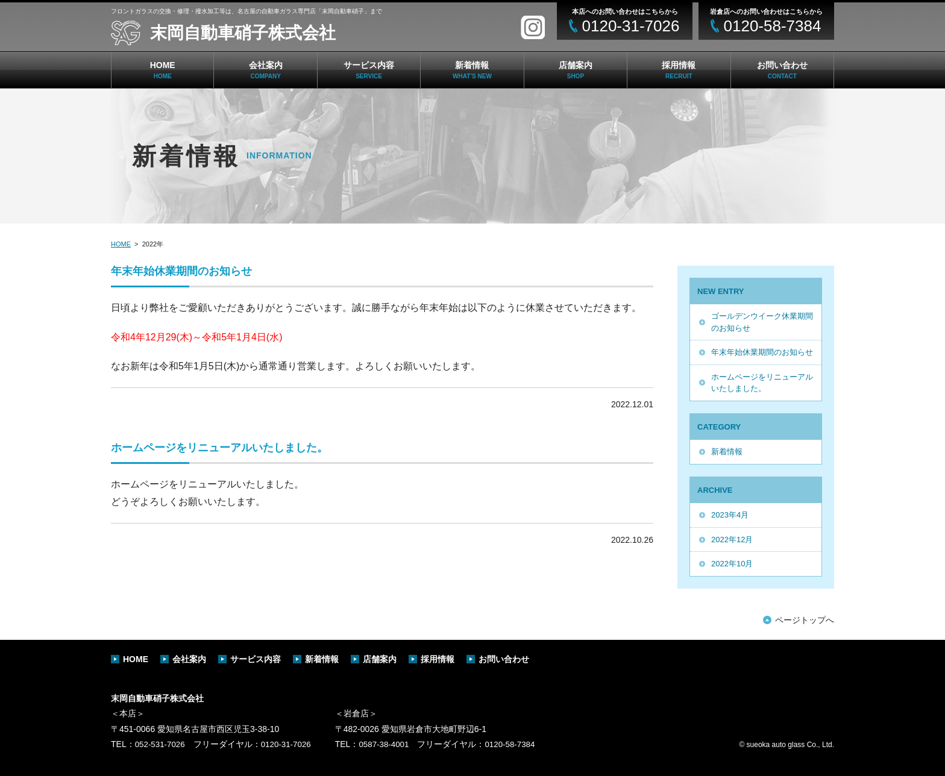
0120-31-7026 (289, 744)
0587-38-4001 (390, 744)
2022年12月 (732, 539)
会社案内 (266, 70)
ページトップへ (804, 620)
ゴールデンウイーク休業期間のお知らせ (762, 322)
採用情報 (678, 70)
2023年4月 (730, 514)
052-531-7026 (161, 744)
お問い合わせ (782, 70)
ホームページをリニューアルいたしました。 (762, 382)
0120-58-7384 (518, 744)
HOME (162, 70)
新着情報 (472, 70)
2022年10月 (732, 563)
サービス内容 (369, 70)
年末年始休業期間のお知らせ (762, 352)
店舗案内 (575, 70)
